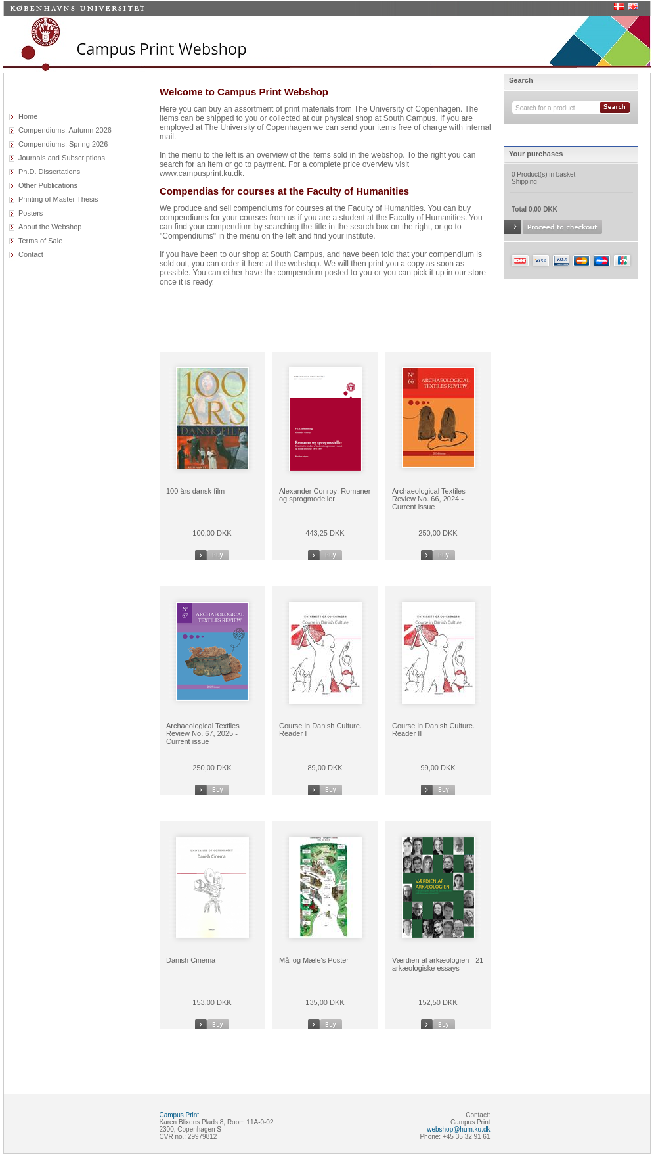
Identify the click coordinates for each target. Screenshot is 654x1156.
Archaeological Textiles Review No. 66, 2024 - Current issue (429, 499)
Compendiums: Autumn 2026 (65, 130)
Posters (30, 213)
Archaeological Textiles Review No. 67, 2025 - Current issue (203, 733)
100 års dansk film (195, 491)
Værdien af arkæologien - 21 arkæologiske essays (437, 964)
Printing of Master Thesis (58, 199)
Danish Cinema (190, 960)
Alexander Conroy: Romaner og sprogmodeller (324, 495)
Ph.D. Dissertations (49, 171)
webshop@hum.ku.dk (458, 1129)
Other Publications (47, 185)
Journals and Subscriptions (61, 158)
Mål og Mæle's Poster (314, 960)
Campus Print (180, 1115)
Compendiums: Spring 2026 (63, 144)
